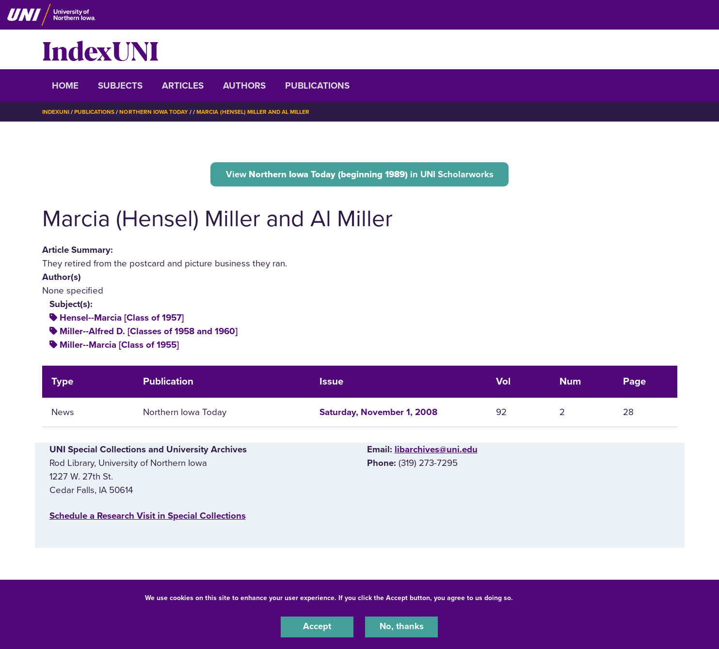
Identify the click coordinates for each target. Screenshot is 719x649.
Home (65, 85)
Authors (244, 85)
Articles (183, 85)
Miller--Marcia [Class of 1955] (119, 345)
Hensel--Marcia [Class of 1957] (122, 318)
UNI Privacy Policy (545, 597)
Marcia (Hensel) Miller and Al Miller (254, 111)
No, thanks (401, 626)
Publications (317, 85)
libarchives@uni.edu (436, 450)
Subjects (120, 85)
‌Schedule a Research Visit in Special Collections (147, 515)
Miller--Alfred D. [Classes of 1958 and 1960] (149, 331)
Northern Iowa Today (154, 111)
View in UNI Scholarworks (359, 174)
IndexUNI (100, 49)
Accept (317, 626)
